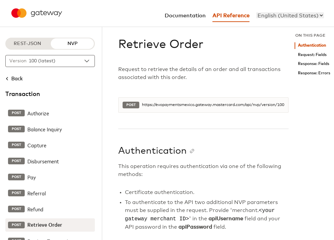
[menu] (290, 15)
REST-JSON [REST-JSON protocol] (27, 43)
